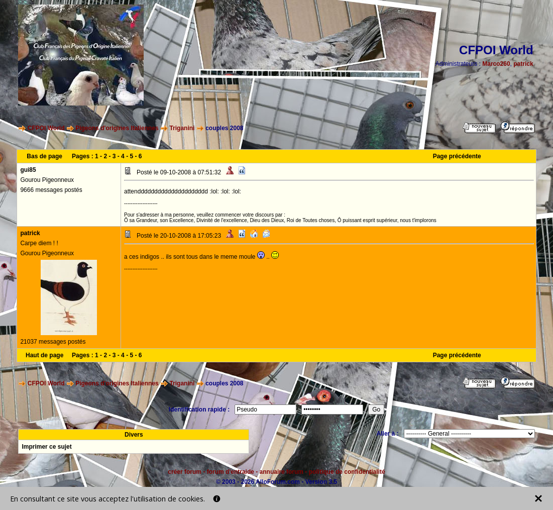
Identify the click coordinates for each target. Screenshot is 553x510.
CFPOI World (46, 128)
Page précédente (457, 156)
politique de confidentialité (347, 471)
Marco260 (496, 63)
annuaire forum (281, 471)
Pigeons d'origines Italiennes (117, 128)
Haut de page (44, 355)
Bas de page (44, 156)
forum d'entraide (230, 471)
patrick (523, 63)
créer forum (184, 471)
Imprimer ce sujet (46, 446)
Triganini (181, 128)
